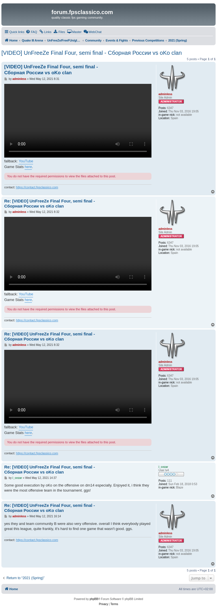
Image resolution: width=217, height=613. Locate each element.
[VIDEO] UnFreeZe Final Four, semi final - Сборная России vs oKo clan (91, 53)
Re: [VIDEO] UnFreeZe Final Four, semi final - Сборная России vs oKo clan (49, 203)
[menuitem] (31, 32)
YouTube (26, 161)
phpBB (94, 599)
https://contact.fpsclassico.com (37, 187)
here (28, 167)
